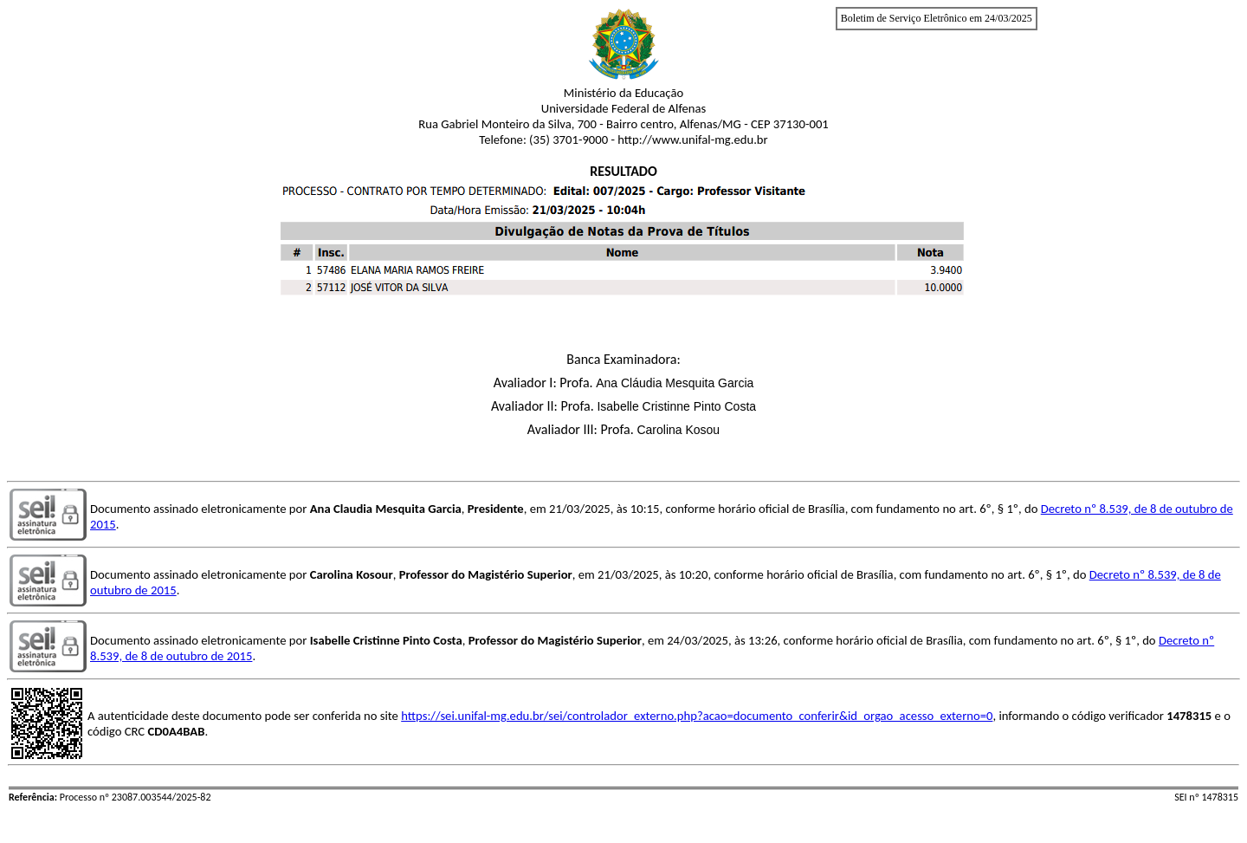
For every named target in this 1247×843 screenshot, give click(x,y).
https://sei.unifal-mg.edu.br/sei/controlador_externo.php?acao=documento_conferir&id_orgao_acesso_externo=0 (696, 715)
